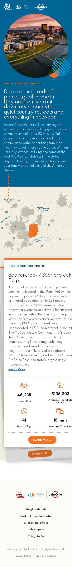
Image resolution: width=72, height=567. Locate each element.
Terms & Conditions (46, 556)
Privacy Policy (23, 556)
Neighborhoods (36, 509)
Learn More (40, 453)
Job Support (36, 529)
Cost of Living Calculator (36, 516)
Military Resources (36, 523)
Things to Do (36, 536)
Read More (16, 369)
